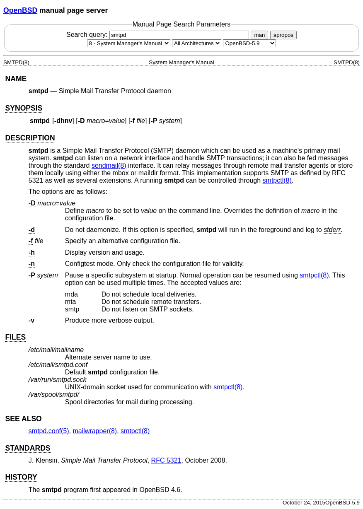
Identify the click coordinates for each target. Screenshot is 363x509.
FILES (15, 337)
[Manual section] (128, 43)
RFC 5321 (166, 460)
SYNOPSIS (23, 108)
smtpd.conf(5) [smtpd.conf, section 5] (49, 430)
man (259, 35)
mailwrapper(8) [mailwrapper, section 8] (95, 430)
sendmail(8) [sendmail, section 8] (109, 165)
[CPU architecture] (196, 43)
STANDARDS (27, 448)
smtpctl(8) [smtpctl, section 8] (277, 180)
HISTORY (21, 477)
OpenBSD (20, 10)
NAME (16, 79)
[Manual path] (249, 43)
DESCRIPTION (30, 138)
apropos (283, 35)
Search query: (158, 34)
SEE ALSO (23, 419)
